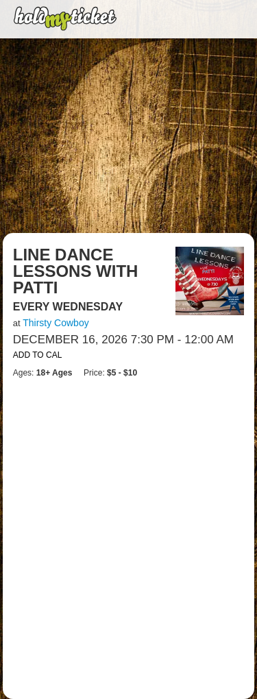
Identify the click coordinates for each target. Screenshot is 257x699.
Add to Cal (37, 355)
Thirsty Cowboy (55, 322)
